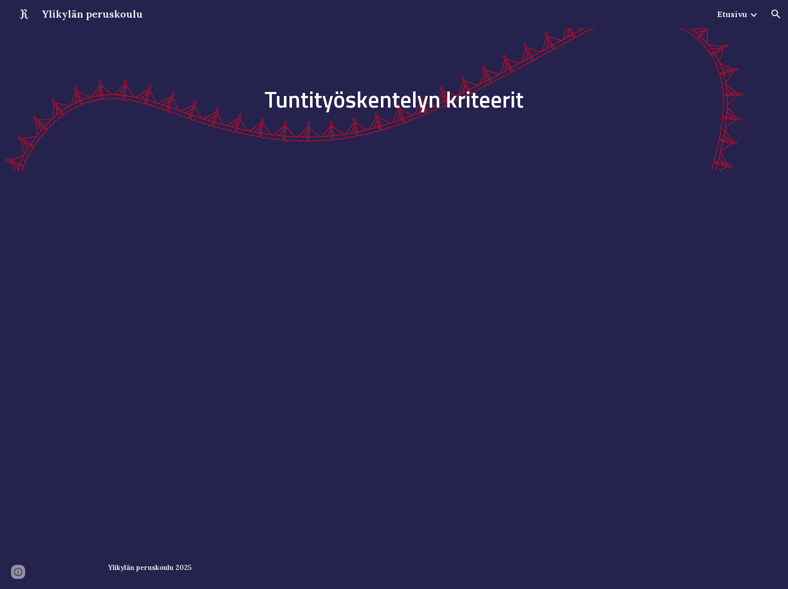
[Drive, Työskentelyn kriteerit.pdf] (393, 359)
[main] (394, 100)
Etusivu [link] (732, 14)
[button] (776, 14)
